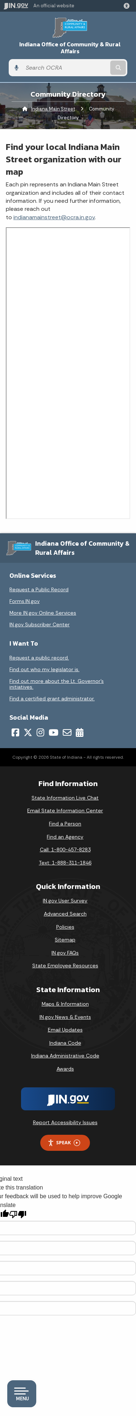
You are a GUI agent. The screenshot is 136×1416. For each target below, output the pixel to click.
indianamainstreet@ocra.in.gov (54, 217)
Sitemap (65, 939)
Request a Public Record (39, 589)
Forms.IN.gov (24, 601)
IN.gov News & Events (65, 1017)
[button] (128, 6)
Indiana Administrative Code (65, 1055)
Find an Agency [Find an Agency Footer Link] (65, 836)
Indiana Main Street (53, 109)
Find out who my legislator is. (44, 669)
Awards (65, 1068)
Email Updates (65, 1029)
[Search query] (65, 68)
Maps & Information (65, 1004)
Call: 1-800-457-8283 (65, 849)
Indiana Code (65, 1043)
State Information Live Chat (65, 797)
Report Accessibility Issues (65, 1122)
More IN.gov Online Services (42, 613)
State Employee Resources (65, 965)
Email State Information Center (65, 810)
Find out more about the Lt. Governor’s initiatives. (56, 684)
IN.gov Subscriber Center (39, 624)
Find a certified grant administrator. (52, 698)
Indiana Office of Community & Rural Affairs (70, 48)
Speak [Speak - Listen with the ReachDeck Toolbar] (64, 1142)
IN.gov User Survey (65, 900)
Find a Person (65, 823)
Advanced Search (65, 913)
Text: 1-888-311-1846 (65, 862)
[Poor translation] (17, 1214)
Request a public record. (39, 657)
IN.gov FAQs (65, 952)
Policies (65, 927)
